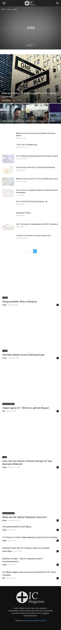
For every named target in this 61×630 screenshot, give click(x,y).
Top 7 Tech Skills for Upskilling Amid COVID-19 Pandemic (37, 224)
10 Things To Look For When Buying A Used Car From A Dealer (29, 537)
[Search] (57, 3)
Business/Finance (8, 404)
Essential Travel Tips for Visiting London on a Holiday (25, 548)
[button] (4, 3)
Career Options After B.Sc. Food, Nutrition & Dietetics (35, 167)
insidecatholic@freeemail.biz (35, 620)
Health (5, 297)
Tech (4, 457)
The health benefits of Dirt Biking (16, 526)
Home (3, 9)
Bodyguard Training (23, 213)
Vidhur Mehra (7, 551)
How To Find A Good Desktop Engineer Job (31, 201)
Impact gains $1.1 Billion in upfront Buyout (25, 408)
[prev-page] (25, 251)
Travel (5, 351)
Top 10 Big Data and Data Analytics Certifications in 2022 (37, 156)
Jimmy (4, 305)
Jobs (9, 9)
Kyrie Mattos (6, 100)
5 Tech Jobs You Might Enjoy (26, 145)
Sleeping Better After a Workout (19, 301)
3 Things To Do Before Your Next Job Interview (33, 236)
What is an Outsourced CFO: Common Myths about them (37, 179)
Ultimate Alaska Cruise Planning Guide (23, 354)
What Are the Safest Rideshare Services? (24, 517)
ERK (3, 411)
